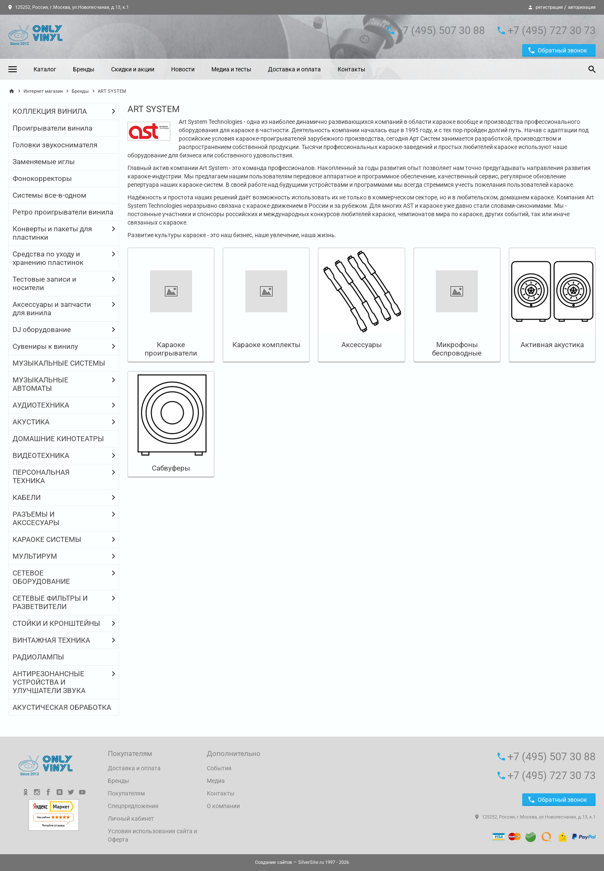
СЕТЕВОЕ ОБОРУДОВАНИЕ (41, 577)
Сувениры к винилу (45, 346)
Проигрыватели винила (52, 128)
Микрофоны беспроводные (457, 348)
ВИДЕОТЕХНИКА (41, 455)
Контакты (351, 69)
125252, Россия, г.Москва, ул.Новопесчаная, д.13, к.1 (68, 7)
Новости (183, 69)
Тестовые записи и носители (44, 283)
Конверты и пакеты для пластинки (52, 233)
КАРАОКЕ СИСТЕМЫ (47, 539)
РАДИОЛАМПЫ (38, 657)
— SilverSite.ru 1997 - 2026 (302, 862)
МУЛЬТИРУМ (35, 556)
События (219, 768)
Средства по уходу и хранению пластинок (48, 258)
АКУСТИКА (31, 422)
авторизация (582, 7)
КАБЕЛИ (27, 497)
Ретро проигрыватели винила (63, 212)
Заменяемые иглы (44, 161)
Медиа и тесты (231, 69)
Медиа (216, 780)
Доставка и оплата (294, 69)
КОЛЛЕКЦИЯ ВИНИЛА (50, 111)
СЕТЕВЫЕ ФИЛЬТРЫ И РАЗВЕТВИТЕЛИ (50, 602)
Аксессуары (361, 344)
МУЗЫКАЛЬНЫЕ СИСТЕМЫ (59, 363)
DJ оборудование (42, 329)
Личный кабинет (131, 818)
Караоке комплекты (266, 344)
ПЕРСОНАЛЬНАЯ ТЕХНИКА (41, 476)
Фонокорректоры (42, 178)
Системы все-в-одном (49, 195)
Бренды (83, 69)
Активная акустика (552, 344)
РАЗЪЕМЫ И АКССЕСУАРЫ (36, 518)
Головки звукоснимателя (55, 145)
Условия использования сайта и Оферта (152, 835)
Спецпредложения (133, 806)
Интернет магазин (43, 91)
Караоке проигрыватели (171, 348)
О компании (223, 806)
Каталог (45, 69)
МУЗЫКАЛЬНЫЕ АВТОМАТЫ (40, 384)
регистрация (549, 7)
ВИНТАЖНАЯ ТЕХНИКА (51, 640)
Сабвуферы (171, 468)
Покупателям (126, 793)
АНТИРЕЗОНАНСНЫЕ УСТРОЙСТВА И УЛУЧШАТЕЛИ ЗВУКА (49, 682)
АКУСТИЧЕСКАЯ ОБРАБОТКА (62, 707)
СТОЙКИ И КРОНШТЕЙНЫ (56, 623)
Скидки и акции (132, 69)
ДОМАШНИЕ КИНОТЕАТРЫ (58, 438)
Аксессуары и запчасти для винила (52, 308)
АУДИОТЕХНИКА (41, 405)
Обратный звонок (557, 50)
